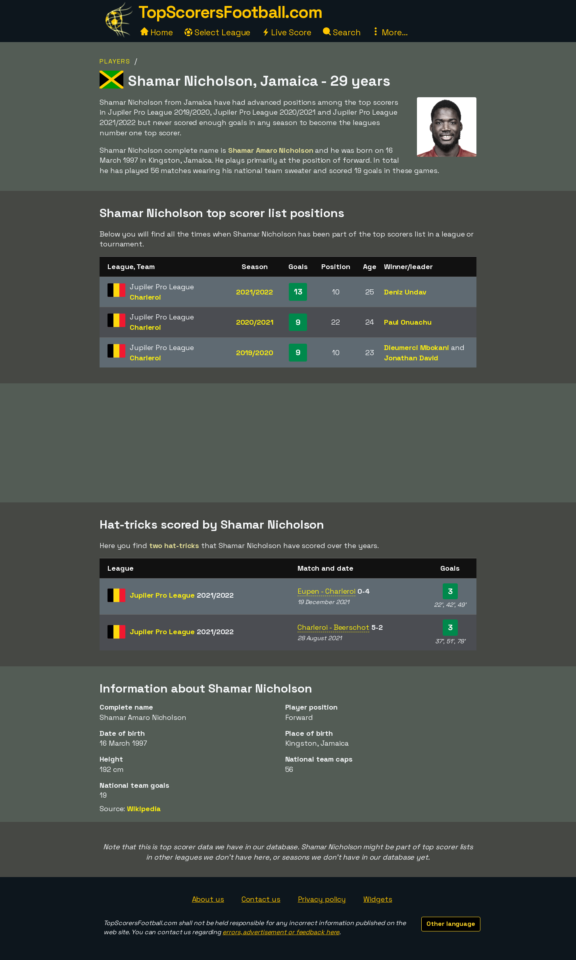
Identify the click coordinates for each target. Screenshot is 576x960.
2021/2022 (254, 291)
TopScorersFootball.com (230, 12)
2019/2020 (254, 352)
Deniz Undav (405, 291)
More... (389, 32)
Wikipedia (144, 808)
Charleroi (145, 297)
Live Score (286, 32)
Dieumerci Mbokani (416, 347)
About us (208, 899)
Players (115, 61)
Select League (217, 32)
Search (341, 32)
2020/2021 (254, 322)
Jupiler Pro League (182, 595)
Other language (450, 924)
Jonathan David (411, 357)
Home (156, 32)
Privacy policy (322, 899)
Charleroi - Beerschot (333, 627)
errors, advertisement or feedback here (281, 932)
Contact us (261, 899)
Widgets (377, 899)
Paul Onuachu (408, 322)
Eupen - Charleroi (326, 591)
